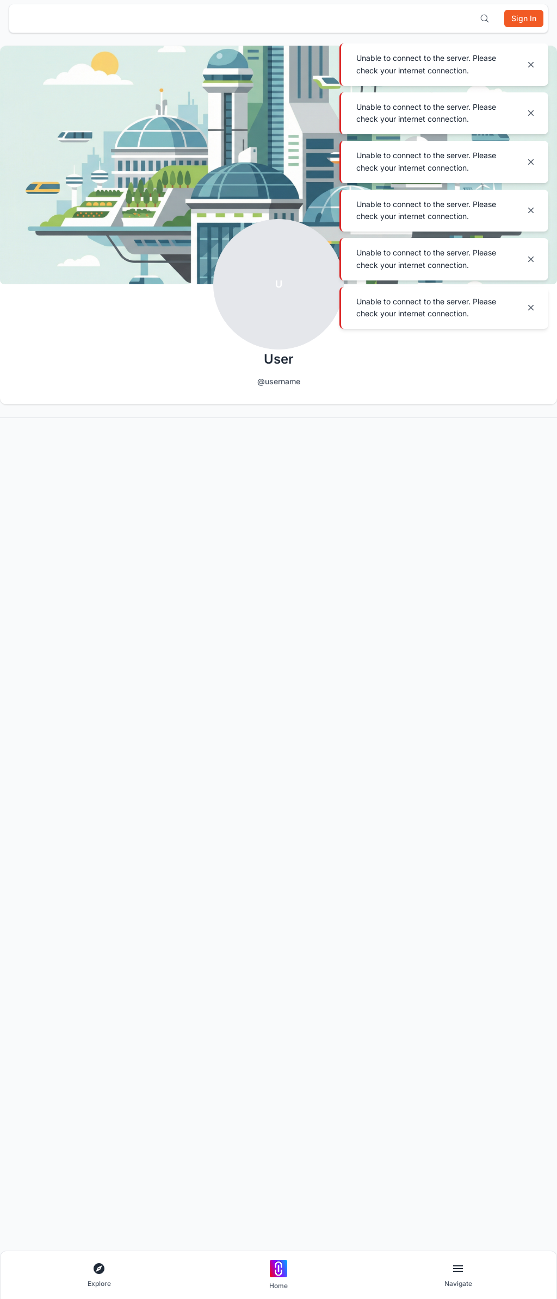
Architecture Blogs (152, 975)
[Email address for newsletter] (260, 836)
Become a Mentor (495, 975)
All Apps (135, 940)
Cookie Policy (30, 975)
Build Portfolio (259, 940)
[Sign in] (523, 18)
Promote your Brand (385, 975)
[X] (77, 886)
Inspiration (139, 1010)
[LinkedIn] (134, 886)
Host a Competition (383, 940)
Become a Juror (493, 958)
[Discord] (21, 886)
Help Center (27, 1149)
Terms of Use (29, 1027)
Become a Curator (496, 940)
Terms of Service (35, 1010)
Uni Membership (263, 993)
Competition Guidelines (44, 958)
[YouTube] (49, 886)
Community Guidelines (43, 940)
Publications (142, 1027)
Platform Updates (36, 1167)
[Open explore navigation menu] (99, 1275)
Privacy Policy (31, 993)
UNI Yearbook (259, 975)
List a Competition (381, 958)
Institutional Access (268, 958)
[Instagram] (162, 886)
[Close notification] (531, 64)
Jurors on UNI (489, 993)
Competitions (143, 993)
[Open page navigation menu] (458, 1275)
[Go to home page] (278, 1275)
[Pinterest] (105, 886)
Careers (21, 1114)
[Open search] (485, 18)
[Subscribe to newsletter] (529, 836)
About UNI (24, 1097)
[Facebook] (190, 886)
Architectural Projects (157, 958)
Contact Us (26, 1132)
